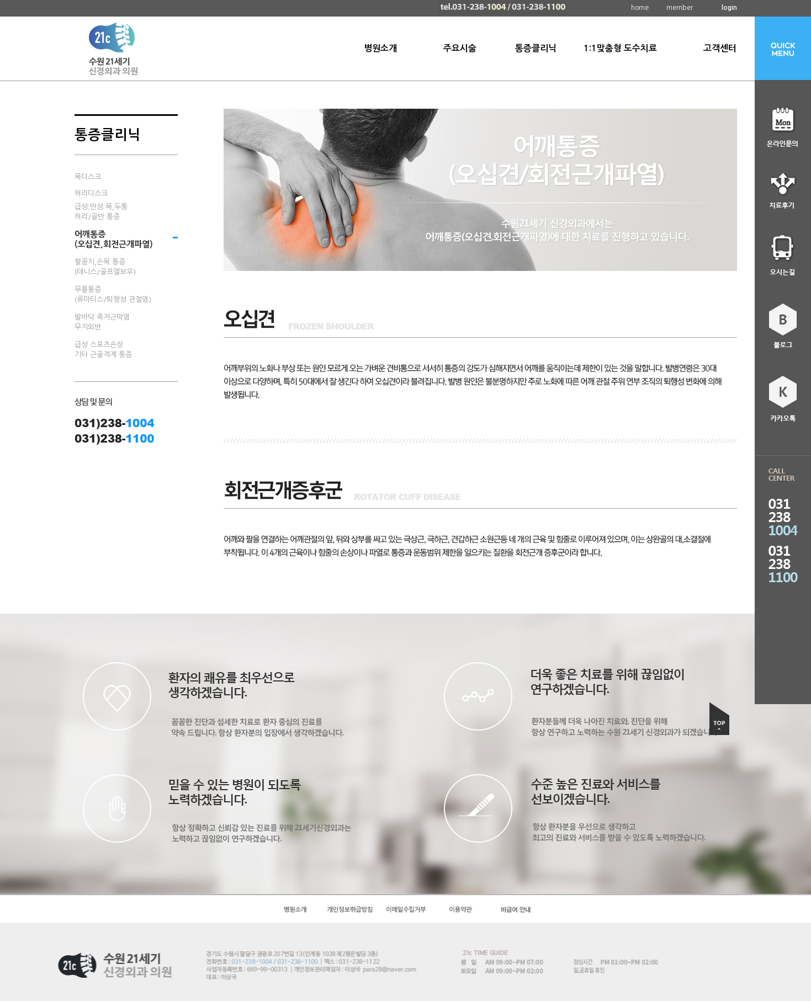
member (679, 7)
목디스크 (88, 176)
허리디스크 (91, 193)
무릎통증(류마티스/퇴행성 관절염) (113, 294)
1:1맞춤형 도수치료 (620, 48)
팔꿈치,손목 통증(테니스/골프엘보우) (105, 266)
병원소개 (380, 48)
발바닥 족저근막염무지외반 (102, 322)
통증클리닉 (535, 48)
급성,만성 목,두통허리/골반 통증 (101, 211)
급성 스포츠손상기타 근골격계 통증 (103, 349)
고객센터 (719, 48)
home (640, 7)
